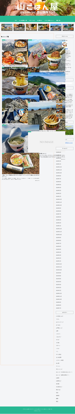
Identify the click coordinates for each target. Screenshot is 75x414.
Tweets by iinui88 (60, 91)
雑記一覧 (51, 409)
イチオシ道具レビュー (45, 409)
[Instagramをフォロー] (64, 74)
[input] (64, 83)
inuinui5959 (64, 49)
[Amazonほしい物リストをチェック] (67, 74)
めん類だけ (39, 409)
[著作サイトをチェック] (61, 74)
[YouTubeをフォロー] (66, 74)
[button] (72, 83)
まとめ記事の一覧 (27, 409)
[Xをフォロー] (63, 74)
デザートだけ (34, 409)
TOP (22, 409)
